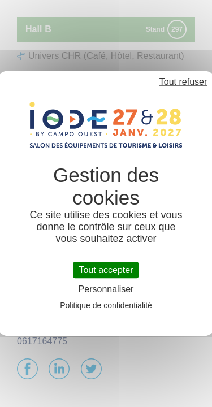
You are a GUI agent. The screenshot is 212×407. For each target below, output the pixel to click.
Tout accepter (106, 270)
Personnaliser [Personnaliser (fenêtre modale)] (106, 290)
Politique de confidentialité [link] (106, 305)
